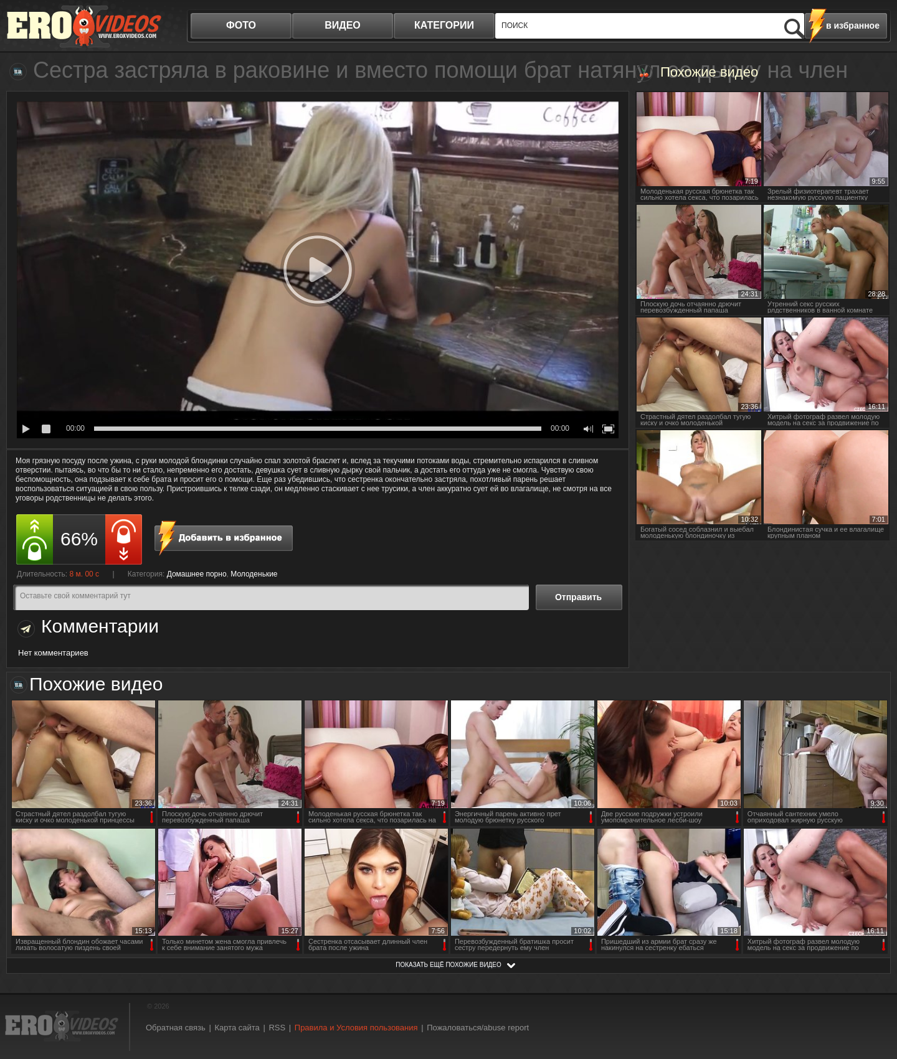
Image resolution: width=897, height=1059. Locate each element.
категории (444, 25)
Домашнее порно (197, 574)
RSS (276, 1027)
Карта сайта (236, 1027)
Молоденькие (253, 574)
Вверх (873, 992)
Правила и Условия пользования (356, 1027)
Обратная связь (176, 1027)
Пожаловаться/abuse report (478, 1027)
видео (343, 25)
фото (241, 25)
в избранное (853, 26)
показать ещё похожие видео (448, 964)
